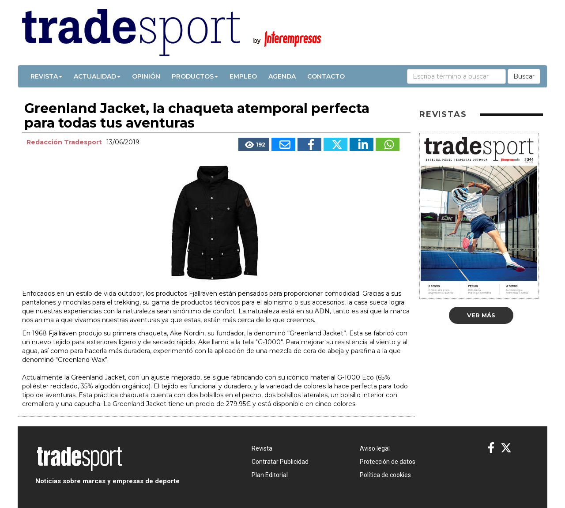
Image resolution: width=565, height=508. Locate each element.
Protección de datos (387, 461)
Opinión (146, 76)
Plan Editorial (270, 474)
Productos (195, 76)
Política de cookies (385, 474)
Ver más (481, 315)
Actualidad (97, 76)
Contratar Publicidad (280, 461)
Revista (46, 76)
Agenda (282, 76)
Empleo (243, 76)
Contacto (326, 76)
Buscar (524, 76)
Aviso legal (375, 448)
